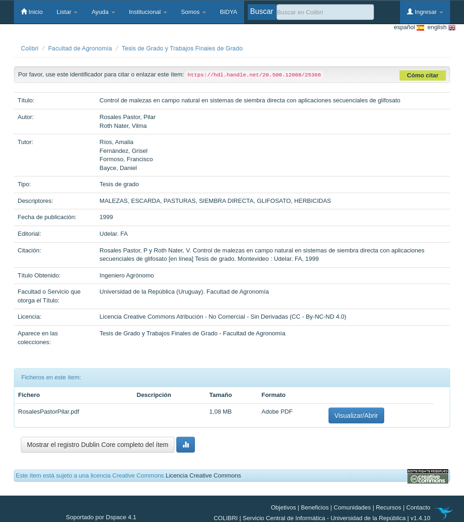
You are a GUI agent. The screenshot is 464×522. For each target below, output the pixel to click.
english (440, 27)
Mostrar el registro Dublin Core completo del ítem (97, 444)
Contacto (418, 507)
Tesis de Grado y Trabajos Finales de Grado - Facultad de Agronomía (192, 333)
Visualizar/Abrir (356, 415)
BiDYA (228, 11)
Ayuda (103, 11)
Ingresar (425, 11)
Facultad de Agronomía (80, 48)
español (409, 27)
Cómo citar (422, 75)
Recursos (388, 507)
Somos (193, 11)
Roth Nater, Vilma (123, 125)
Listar (67, 11)
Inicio (32, 11)
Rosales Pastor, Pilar (128, 116)
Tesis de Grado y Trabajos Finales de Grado (182, 48)
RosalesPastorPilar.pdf (48, 411)
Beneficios (315, 507)
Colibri (30, 48)
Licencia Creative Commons (203, 475)
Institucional (148, 11)
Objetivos (283, 507)
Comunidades (352, 507)
